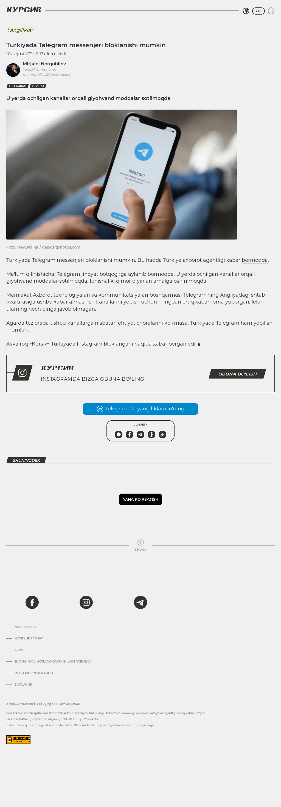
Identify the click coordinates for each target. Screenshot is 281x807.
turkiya (38, 86)
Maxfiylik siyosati (29, 638)
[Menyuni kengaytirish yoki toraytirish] (271, 11)
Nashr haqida (25, 627)
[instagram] (86, 602)
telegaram (18, 86)
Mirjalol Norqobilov (44, 63)
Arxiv (19, 650)
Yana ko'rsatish (140, 499)
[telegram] (140, 602)
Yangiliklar (20, 30)
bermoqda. (255, 260)
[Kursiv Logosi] (23, 9)
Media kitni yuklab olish (34, 673)
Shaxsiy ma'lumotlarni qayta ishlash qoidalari (53, 661)
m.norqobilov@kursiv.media (46, 75)
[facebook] (32, 602)
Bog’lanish (23, 684)
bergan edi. (182, 344)
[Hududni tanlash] (245, 11)
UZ (258, 11)
